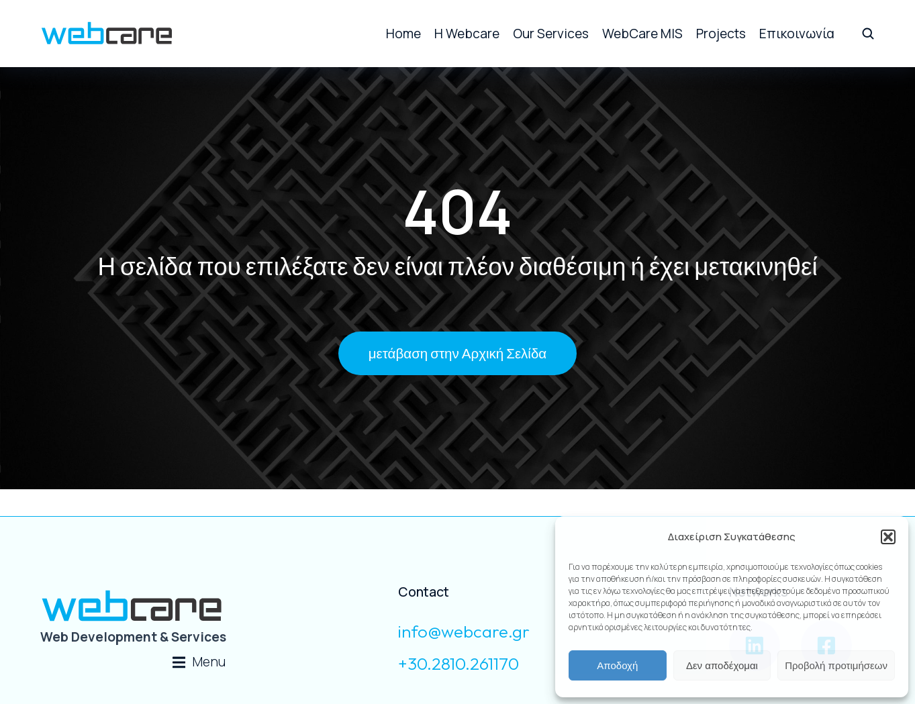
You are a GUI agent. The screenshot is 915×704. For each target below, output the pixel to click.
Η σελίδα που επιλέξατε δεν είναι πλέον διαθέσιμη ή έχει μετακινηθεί (457, 265)
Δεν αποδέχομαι (722, 665)
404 (457, 211)
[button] (888, 537)
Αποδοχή (617, 665)
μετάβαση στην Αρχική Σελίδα (457, 353)
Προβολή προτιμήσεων (836, 665)
